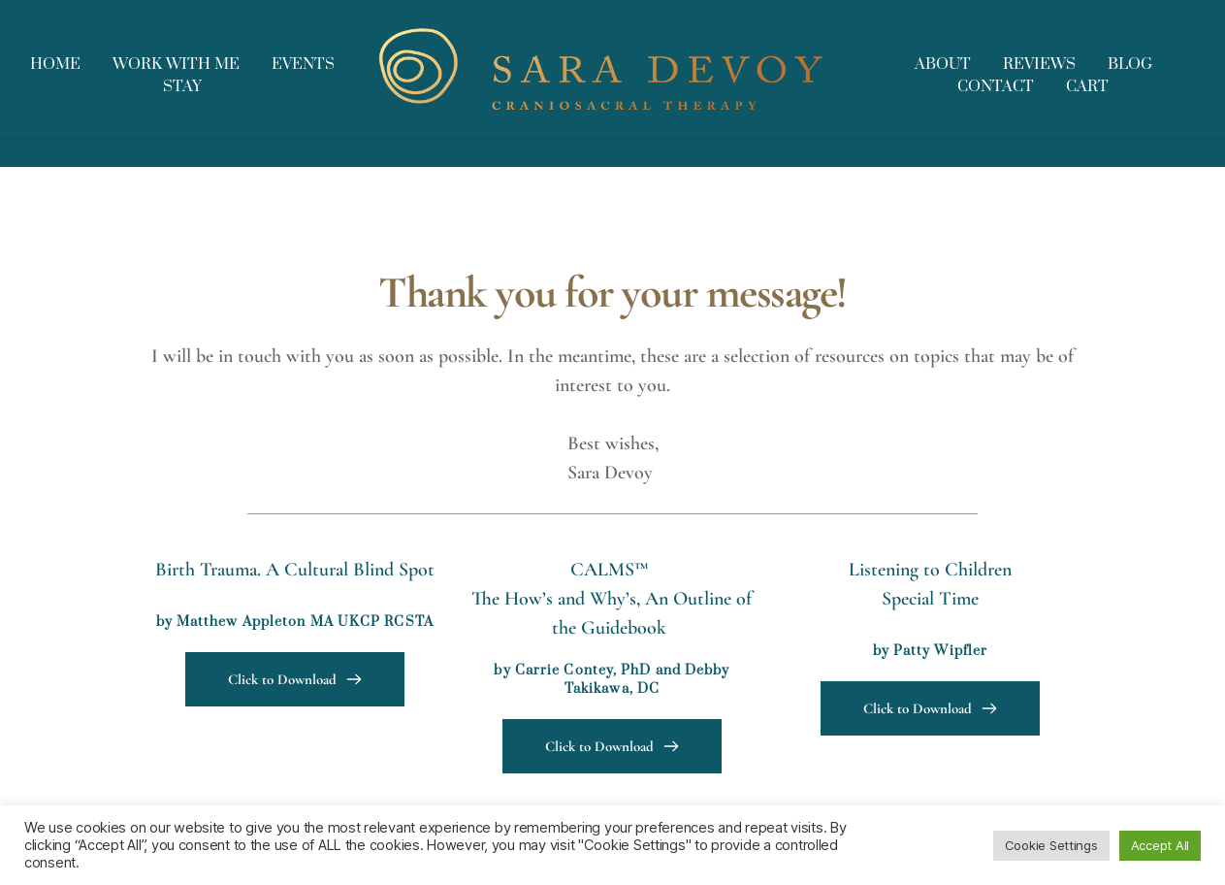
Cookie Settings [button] (1051, 845)
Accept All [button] (1160, 845)
